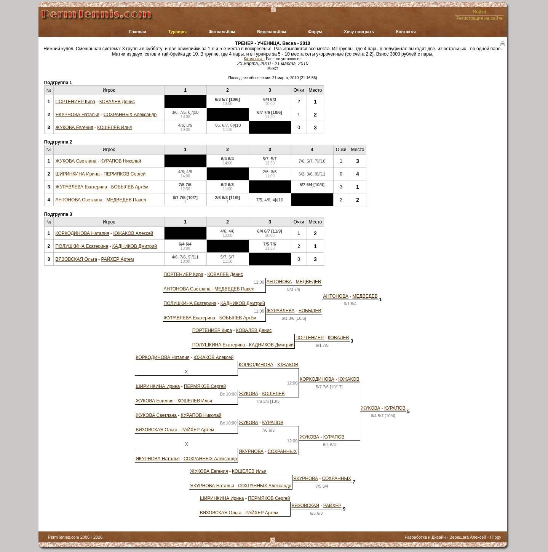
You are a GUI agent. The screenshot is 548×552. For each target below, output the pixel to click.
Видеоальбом (271, 31)
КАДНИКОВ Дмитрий (134, 246)
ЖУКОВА (248, 393)
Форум (315, 31)
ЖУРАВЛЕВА (281, 310)
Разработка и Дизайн (425, 537)
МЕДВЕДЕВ (308, 281)
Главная (137, 31)
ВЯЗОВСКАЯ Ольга (76, 259)
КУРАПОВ (395, 408)
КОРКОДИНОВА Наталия (82, 233)
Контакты (406, 31)
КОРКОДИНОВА (256, 364)
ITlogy (495, 537)
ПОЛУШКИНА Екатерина (82, 246)
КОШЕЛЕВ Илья (114, 127)
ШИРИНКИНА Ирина (78, 174)
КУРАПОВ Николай (121, 161)
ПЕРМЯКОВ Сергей (124, 174)
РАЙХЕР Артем (117, 259)
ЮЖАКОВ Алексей (133, 233)
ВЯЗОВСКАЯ (305, 505)
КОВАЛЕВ (338, 337)
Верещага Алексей (467, 537)
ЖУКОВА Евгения (74, 127)
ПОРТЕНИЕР (310, 337)
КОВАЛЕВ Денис (117, 101)
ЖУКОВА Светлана (76, 161)
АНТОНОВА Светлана (79, 200)
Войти (479, 11)
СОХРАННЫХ (282, 451)
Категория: (254, 59)
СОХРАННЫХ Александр (130, 114)
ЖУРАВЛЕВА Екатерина (81, 187)
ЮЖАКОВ (287, 364)
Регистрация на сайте (479, 18)
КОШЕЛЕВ (273, 393)
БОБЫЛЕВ (310, 310)
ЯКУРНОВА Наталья (77, 114)
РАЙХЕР (332, 505)
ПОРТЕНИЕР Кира (75, 101)
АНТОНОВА (279, 281)
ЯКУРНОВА (251, 451)
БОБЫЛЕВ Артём (130, 187)
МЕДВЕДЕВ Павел (126, 200)
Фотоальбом (222, 31)
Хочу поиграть (359, 31)
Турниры (177, 31)
